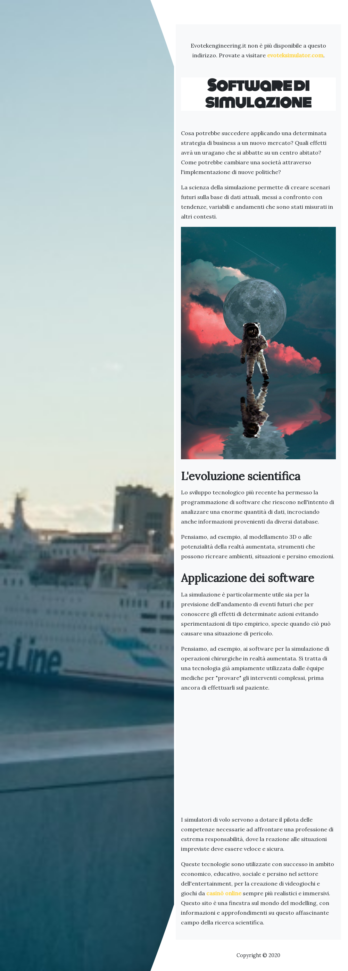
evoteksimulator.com (295, 55)
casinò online (223, 893)
